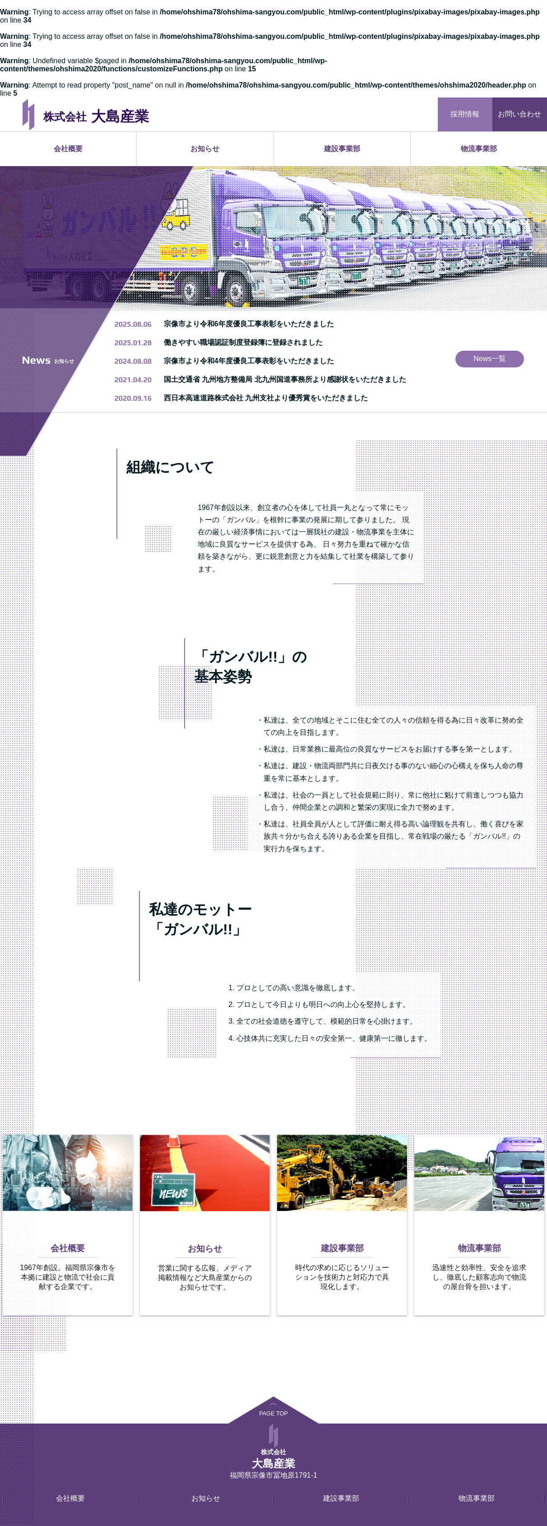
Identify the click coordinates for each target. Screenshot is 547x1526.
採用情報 (464, 114)
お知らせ (204, 149)
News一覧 (489, 358)
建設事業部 (342, 149)
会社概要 (68, 149)
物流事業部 (479, 149)
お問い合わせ (519, 114)
